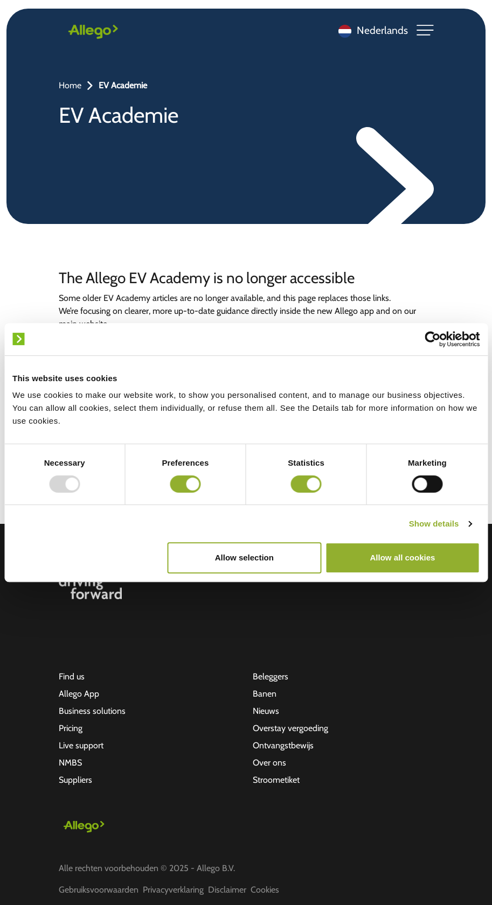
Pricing (70, 728)
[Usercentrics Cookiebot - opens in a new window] (432, 339)
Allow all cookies (402, 557)
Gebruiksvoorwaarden (98, 890)
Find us (72, 676)
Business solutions (92, 711)
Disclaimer (227, 890)
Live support (81, 745)
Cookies (265, 890)
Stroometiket (276, 780)
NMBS (70, 762)
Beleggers (270, 676)
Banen (264, 694)
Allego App (79, 694)
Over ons (269, 762)
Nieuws (266, 711)
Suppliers (75, 780)
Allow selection (244, 557)
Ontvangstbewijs (283, 745)
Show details (434, 523)
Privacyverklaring (173, 890)
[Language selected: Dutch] (370, 30)
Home (70, 85)
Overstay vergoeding (290, 728)
